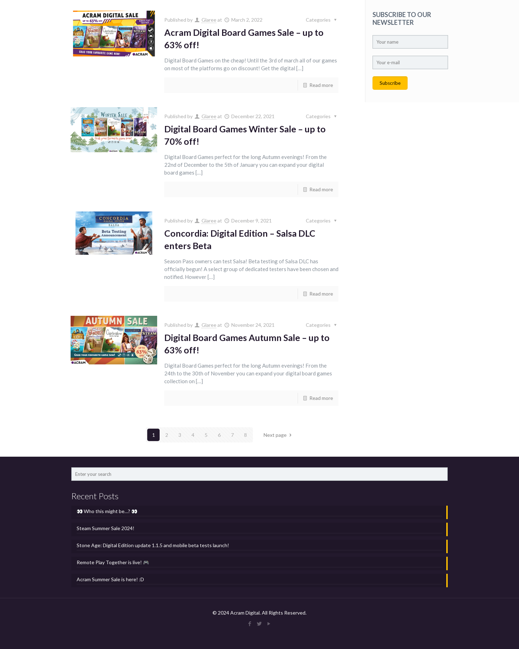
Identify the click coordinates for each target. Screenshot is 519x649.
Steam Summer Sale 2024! (105, 528)
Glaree (208, 20)
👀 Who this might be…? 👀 (107, 511)
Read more (321, 85)
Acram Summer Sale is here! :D (110, 579)
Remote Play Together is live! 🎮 (113, 562)
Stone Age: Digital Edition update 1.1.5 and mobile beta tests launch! (153, 545)
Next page (279, 435)
